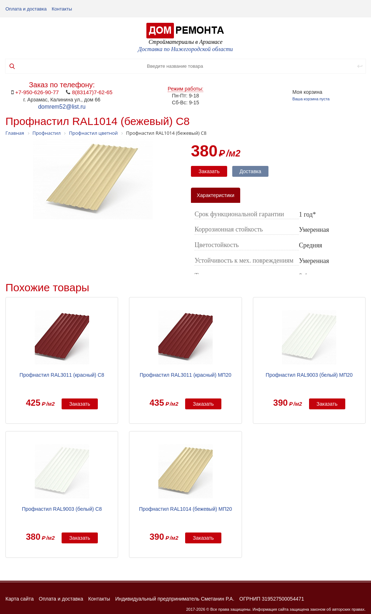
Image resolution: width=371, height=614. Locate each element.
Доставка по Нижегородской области (185, 49)
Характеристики (215, 195)
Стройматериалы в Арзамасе (185, 42)
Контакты (62, 9)
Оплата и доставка (26, 9)
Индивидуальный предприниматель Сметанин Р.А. (174, 599)
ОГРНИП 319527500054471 (271, 599)
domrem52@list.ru (62, 107)
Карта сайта (19, 599)
